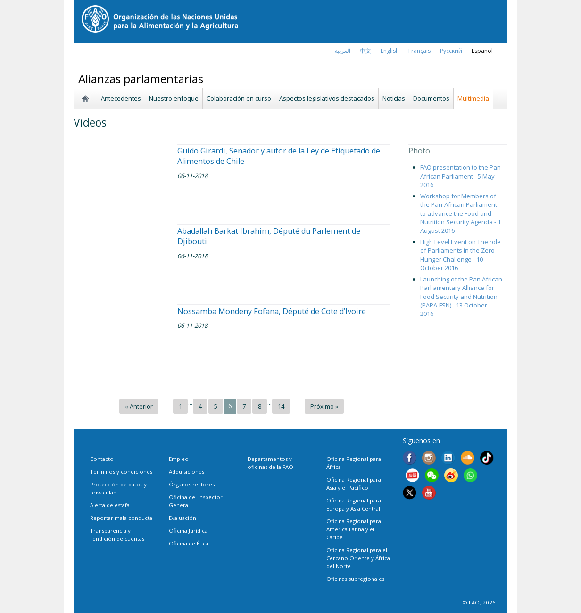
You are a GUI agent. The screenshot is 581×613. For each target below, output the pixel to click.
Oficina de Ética (188, 543)
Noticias (393, 98)
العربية (342, 51)
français (419, 51)
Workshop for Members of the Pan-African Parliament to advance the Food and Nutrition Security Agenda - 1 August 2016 (460, 213)
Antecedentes (121, 98)
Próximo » (324, 406)
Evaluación (182, 517)
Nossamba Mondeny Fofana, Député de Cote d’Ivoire (271, 311)
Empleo (179, 458)
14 (281, 406)
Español (482, 51)
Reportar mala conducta (121, 517)
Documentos (431, 98)
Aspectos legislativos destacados (326, 98)
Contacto (102, 458)
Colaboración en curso (239, 98)
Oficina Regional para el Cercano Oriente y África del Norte (358, 558)
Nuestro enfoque (174, 98)
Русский (451, 51)
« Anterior (139, 406)
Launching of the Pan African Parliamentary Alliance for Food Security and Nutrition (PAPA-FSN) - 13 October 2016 (461, 296)
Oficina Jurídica (188, 530)
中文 (365, 51)
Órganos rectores (192, 484)
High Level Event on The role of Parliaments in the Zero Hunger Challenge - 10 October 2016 (460, 255)
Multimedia (473, 98)
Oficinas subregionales (355, 578)
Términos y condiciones (121, 471)
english (390, 51)
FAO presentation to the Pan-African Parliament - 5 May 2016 (461, 175)
